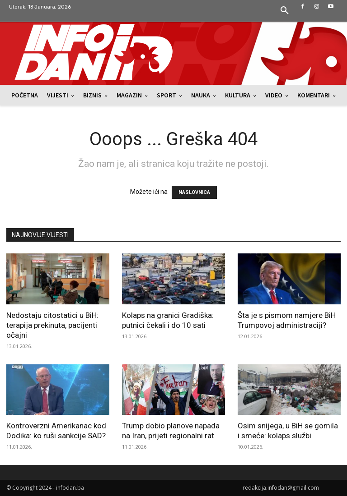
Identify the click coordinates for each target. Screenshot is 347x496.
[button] (284, 11)
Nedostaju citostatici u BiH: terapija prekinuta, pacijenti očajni (52, 325)
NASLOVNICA (194, 192)
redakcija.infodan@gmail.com (281, 487)
